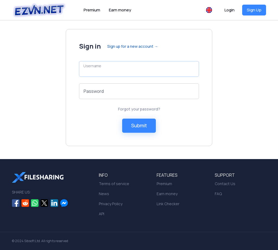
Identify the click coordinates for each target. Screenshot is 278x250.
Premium (92, 10)
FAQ (218, 193)
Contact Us (225, 183)
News (104, 193)
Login (230, 10)
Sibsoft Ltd (32, 241)
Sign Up (254, 10)
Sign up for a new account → (132, 46)
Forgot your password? (139, 109)
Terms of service (114, 183)
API (101, 213)
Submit (139, 125)
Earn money (120, 10)
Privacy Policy (110, 203)
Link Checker (168, 203)
